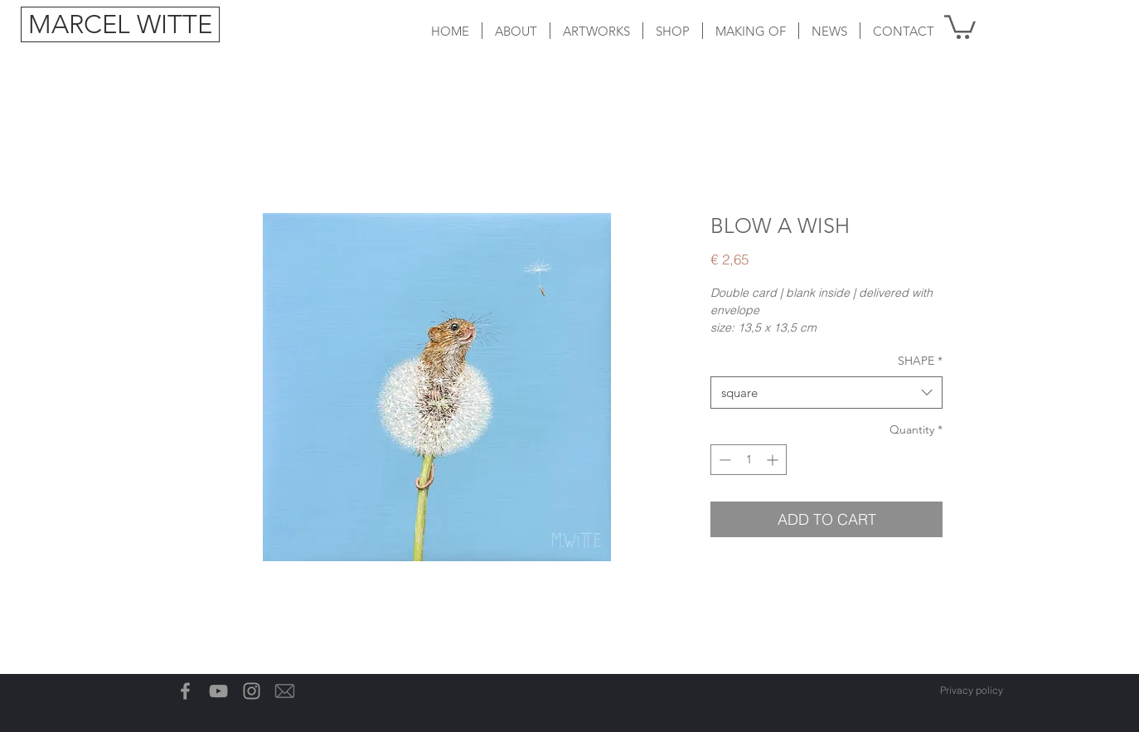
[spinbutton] (748, 459)
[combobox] (826, 392)
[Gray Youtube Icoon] (218, 691)
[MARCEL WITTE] (120, 24)
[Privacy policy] (971, 690)
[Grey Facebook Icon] (185, 691)
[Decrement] (723, 459)
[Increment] (773, 459)
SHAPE (920, 360)
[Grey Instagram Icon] (251, 691)
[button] (596, 30)
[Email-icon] (285, 691)
